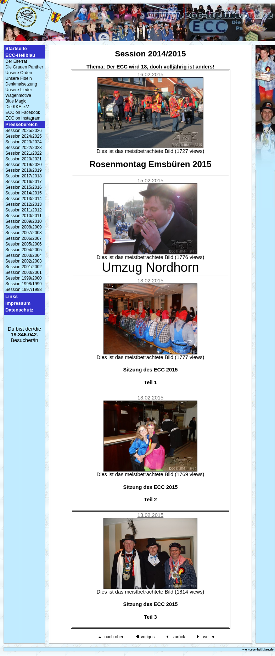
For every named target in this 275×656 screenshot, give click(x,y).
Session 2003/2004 (23, 255)
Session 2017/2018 (23, 175)
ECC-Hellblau (20, 55)
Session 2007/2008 (23, 232)
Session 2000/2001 (23, 272)
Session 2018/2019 (23, 170)
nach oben (114, 636)
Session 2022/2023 (23, 147)
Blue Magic (15, 101)
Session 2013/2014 (23, 198)
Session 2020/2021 (23, 158)
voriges (148, 636)
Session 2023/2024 (23, 141)
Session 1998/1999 (23, 283)
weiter (208, 636)
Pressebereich (21, 124)
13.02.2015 (150, 280)
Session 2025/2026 (23, 130)
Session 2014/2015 (23, 193)
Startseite (16, 48)
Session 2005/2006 (23, 244)
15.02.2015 (150, 180)
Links (11, 296)
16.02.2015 (150, 74)
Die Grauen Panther (24, 67)
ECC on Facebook (22, 112)
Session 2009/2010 (23, 221)
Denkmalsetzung (21, 84)
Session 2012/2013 (23, 204)
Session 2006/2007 (23, 238)
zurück (179, 636)
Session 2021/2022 (23, 153)
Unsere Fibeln (18, 78)
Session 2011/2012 (23, 210)
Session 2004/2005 (23, 249)
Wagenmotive (18, 95)
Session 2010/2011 (23, 215)
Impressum (17, 303)
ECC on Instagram (22, 118)
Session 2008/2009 (23, 227)
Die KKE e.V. (17, 106)
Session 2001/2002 (23, 266)
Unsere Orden (18, 72)
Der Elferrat (16, 61)
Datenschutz (19, 310)
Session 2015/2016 (23, 187)
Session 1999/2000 (23, 278)
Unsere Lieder (18, 89)
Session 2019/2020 (23, 164)
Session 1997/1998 (23, 289)
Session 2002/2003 (23, 261)
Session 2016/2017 (23, 181)
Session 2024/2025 (23, 136)
